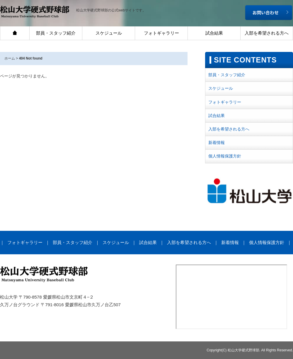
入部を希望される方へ (267, 33)
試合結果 (214, 33)
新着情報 (216, 142)
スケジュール (109, 33)
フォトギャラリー (161, 33)
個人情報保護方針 (224, 156)
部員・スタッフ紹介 (56, 33)
